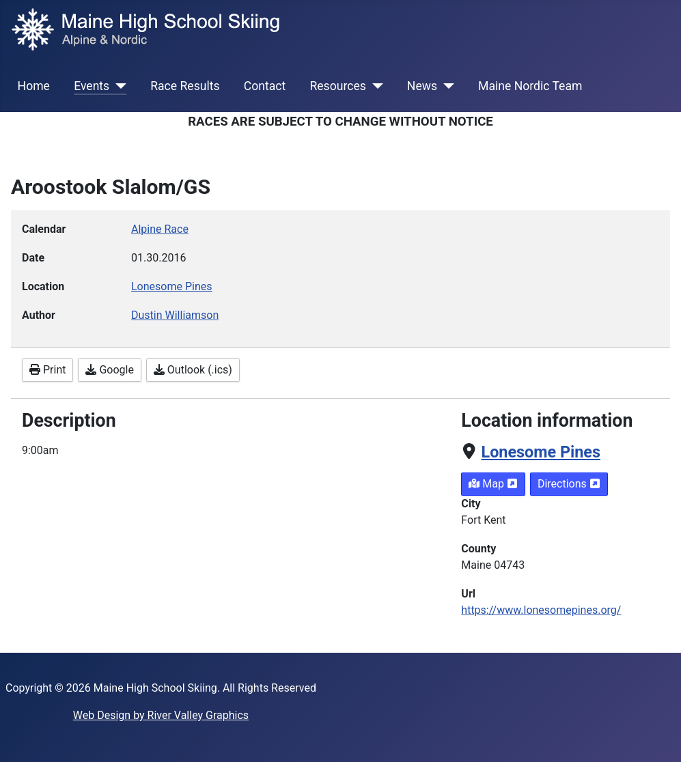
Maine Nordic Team (530, 86)
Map (493, 483)
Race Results (184, 86)
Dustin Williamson (175, 315)
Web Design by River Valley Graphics (161, 715)
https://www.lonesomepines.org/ (541, 610)
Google (109, 369)
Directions (569, 483)
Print (47, 369)
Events (91, 86)
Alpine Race (160, 229)
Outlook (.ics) (193, 369)
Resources (337, 86)
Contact (265, 86)
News (422, 86)
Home (34, 86)
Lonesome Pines (541, 452)
